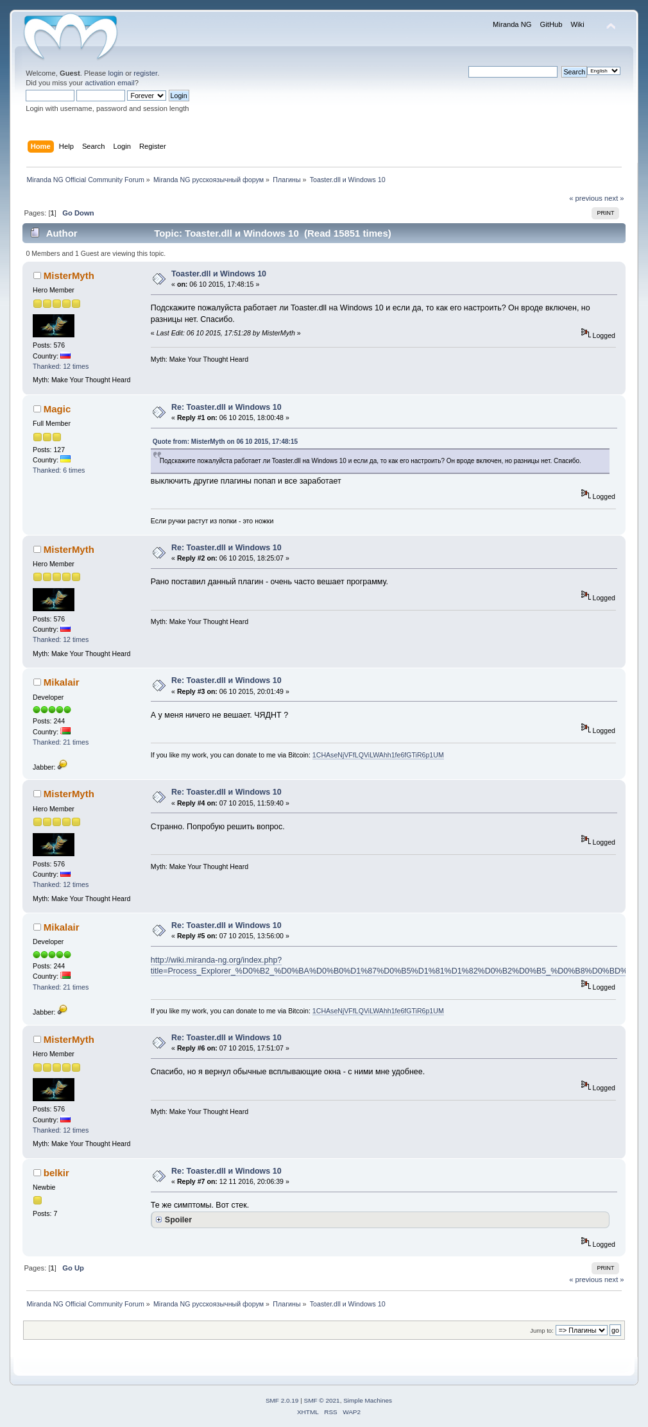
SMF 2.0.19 (282, 1400)
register (145, 73)
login (115, 73)
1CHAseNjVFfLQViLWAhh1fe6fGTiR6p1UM (378, 755)
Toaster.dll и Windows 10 (218, 273)
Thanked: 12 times (61, 366)
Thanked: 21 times (61, 742)
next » (614, 198)
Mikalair (62, 682)
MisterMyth (69, 275)
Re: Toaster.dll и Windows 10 (226, 407)
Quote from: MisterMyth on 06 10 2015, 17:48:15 (225, 441)
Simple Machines (367, 1400)
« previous (585, 198)
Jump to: (542, 1330)
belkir (56, 1172)
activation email (109, 83)
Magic (57, 408)
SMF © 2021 (322, 1400)
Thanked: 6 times (59, 470)
